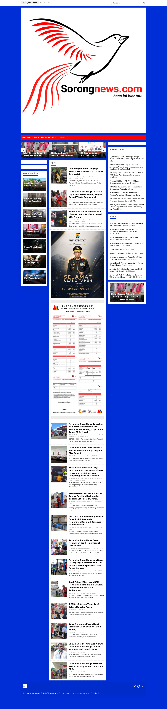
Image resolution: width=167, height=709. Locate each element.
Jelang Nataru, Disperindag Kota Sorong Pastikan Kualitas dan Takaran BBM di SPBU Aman (85, 505)
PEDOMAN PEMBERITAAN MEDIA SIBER (75, 706)
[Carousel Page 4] (130, 299)
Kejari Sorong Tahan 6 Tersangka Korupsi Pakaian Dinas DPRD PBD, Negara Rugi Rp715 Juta (34, 154)
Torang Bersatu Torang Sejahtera (121, 253)
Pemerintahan (87, 177)
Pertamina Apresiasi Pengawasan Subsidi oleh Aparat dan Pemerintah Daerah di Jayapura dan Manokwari (86, 531)
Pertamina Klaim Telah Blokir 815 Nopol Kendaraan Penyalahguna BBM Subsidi (85, 455)
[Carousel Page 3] (127, 299)
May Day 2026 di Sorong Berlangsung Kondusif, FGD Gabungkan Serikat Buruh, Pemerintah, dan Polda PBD (127, 207)
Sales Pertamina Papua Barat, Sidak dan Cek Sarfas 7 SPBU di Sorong (86, 637)
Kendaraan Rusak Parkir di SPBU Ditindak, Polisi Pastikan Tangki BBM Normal (86, 217)
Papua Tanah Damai (117, 249)
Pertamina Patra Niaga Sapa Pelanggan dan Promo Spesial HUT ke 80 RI (85, 553)
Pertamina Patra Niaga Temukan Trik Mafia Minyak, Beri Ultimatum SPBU (84, 679)
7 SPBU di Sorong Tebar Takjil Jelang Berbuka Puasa (85, 616)
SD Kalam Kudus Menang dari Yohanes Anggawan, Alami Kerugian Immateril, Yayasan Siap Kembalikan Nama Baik (62, 154)
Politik (101, 440)
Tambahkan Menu (45, 3)
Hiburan (78, 559)
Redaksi (96, 706)
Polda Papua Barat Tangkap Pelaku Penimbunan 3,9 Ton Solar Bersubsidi (84, 171)
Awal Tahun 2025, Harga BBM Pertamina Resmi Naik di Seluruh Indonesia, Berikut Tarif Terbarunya (86, 596)
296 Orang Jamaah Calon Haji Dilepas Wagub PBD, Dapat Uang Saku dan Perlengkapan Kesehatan (91, 154)
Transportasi (96, 222)
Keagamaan (79, 581)
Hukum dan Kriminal (75, 177)
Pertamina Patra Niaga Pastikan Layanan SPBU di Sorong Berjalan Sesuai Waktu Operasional (86, 195)
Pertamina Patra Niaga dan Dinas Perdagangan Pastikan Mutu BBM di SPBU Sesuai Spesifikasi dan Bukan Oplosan (86, 574)
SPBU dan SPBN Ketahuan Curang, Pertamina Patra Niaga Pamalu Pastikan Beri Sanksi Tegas (86, 658)
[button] (144, 3)
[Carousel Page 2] (124, 299)
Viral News (72, 441)
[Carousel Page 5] (132, 299)
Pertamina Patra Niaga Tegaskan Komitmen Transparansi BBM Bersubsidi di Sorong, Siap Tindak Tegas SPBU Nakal (86, 431)
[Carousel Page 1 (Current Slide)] (121, 299)
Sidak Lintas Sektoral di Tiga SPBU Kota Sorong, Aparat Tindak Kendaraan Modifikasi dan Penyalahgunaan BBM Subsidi (85, 478)
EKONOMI (72, 202)
